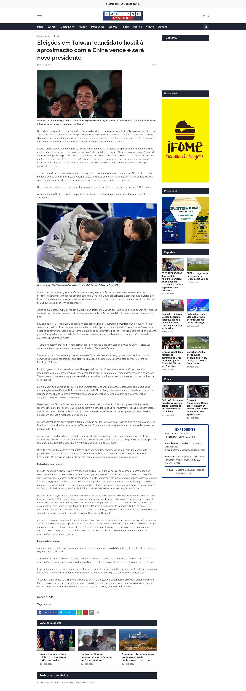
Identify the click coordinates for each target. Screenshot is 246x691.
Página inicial (44, 36)
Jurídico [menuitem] (162, 26)
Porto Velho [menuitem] (97, 26)
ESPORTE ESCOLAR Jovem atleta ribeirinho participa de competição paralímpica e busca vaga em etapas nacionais (172, 282)
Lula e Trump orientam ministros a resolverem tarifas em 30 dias (53, 657)
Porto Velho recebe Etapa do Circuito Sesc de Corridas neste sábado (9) (196, 318)
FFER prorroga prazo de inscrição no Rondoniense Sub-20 (198, 276)
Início (39, 16)
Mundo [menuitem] (83, 26)
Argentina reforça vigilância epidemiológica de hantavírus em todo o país (138, 657)
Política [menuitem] (137, 26)
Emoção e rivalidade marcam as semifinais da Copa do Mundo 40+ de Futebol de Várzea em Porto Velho (172, 359)
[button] (206, 27)
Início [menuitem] (40, 26)
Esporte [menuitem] (113, 26)
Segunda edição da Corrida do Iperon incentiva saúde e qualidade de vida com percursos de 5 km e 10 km (172, 321)
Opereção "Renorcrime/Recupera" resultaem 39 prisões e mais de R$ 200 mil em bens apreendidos (197, 407)
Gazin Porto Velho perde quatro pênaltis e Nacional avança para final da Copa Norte (197, 358)
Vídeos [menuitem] (150, 26)
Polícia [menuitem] (125, 26)
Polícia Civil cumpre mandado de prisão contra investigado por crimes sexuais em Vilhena (172, 406)
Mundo (56, 36)
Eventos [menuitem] (52, 26)
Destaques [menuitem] (67, 26)
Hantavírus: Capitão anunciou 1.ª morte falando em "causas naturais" (96, 657)
